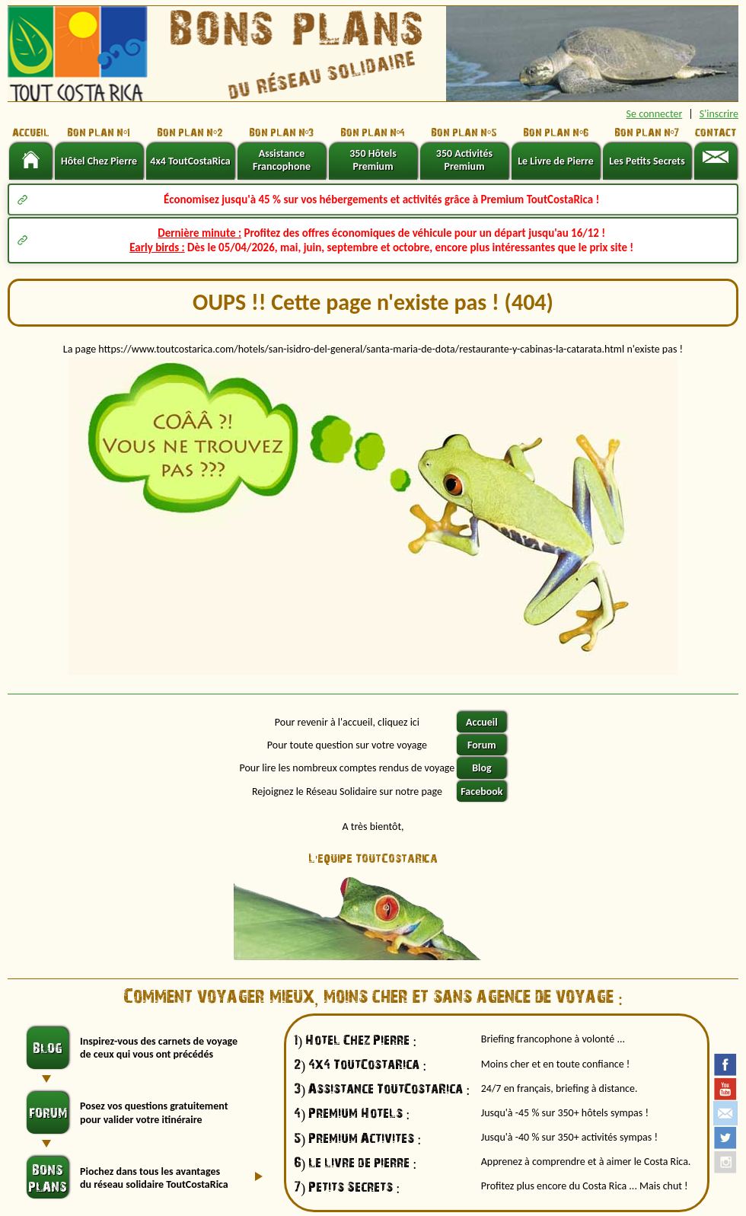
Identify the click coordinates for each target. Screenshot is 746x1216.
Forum (481, 745)
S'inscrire (719, 113)
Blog (481, 767)
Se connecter (654, 113)
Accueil (482, 722)
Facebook (481, 791)
